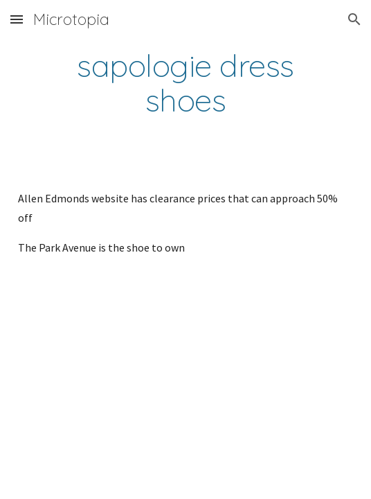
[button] (16, 19)
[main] (185, 83)
